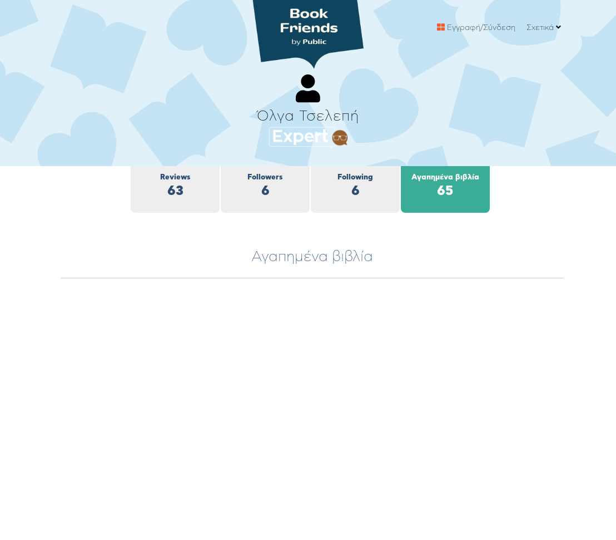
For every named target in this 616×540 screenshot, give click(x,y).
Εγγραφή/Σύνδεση (476, 27)
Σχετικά (543, 27)
